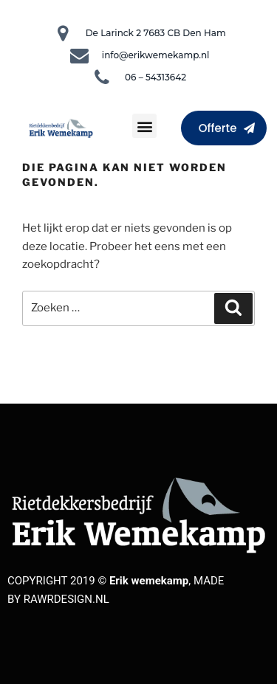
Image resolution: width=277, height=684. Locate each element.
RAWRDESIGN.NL (66, 599)
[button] (144, 125)
